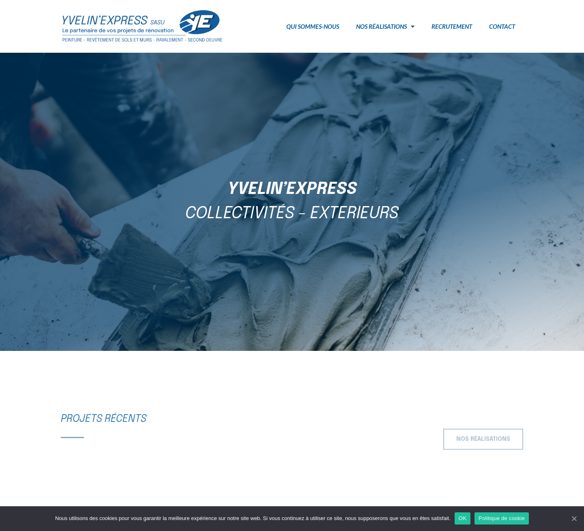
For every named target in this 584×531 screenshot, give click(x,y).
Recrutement (452, 26)
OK (462, 518)
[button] (483, 442)
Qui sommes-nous (312, 26)
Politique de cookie (502, 518)
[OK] (574, 518)
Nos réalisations (385, 26)
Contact (502, 26)
